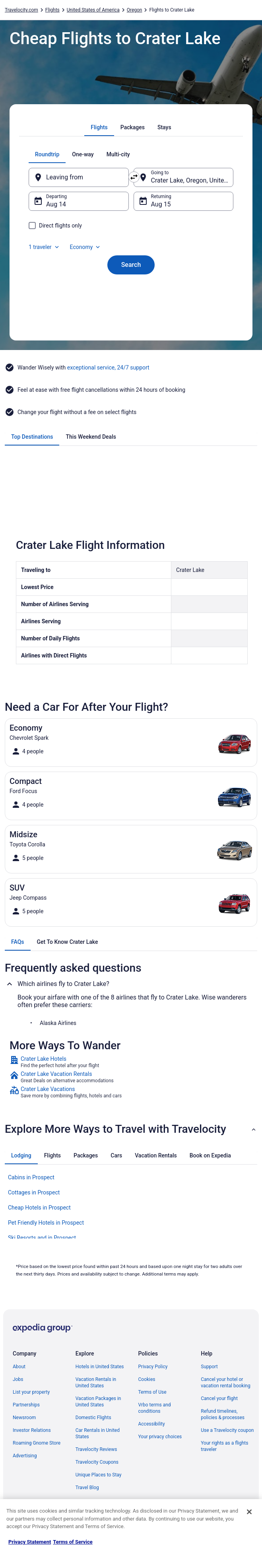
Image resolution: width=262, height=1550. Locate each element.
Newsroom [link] (24, 1417)
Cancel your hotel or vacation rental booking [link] (225, 1383)
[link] (131, 1062)
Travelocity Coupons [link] (97, 1462)
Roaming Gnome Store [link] (36, 1443)
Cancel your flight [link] (219, 1398)
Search (131, 264)
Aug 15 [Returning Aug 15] (161, 204)
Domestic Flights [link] (93, 1417)
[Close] (249, 1512)
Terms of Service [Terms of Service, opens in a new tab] (72, 1542)
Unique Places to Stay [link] (99, 1475)
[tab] (99, 127)
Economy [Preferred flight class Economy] (86, 247)
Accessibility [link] (151, 1424)
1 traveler (44, 247)
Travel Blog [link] (87, 1487)
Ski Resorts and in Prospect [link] (42, 1238)
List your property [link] (31, 1392)
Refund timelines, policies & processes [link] (223, 1414)
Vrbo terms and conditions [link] (154, 1408)
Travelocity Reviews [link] (96, 1449)
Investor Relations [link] (32, 1430)
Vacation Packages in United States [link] (98, 1402)
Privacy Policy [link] (153, 1366)
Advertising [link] (25, 1456)
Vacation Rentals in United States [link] (96, 1383)
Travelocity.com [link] (21, 10)
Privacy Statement (29, 1542)
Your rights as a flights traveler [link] (224, 1446)
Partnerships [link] (26, 1405)
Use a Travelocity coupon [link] (227, 1430)
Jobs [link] (18, 1379)
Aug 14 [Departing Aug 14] (56, 204)
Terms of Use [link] (152, 1392)
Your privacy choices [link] (160, 1436)
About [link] (19, 1366)
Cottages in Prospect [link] (34, 1192)
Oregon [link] (134, 10)
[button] (131, 1129)
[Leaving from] (79, 177)
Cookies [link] (146, 1379)
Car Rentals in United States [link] (98, 1433)
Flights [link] (52, 10)
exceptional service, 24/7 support (108, 367)
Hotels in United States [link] (100, 1366)
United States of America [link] (93, 10)
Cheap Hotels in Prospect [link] (39, 1207)
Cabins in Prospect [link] (31, 1177)
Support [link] (209, 1366)
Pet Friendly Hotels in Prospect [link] (46, 1222)
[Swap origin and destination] (134, 177)
